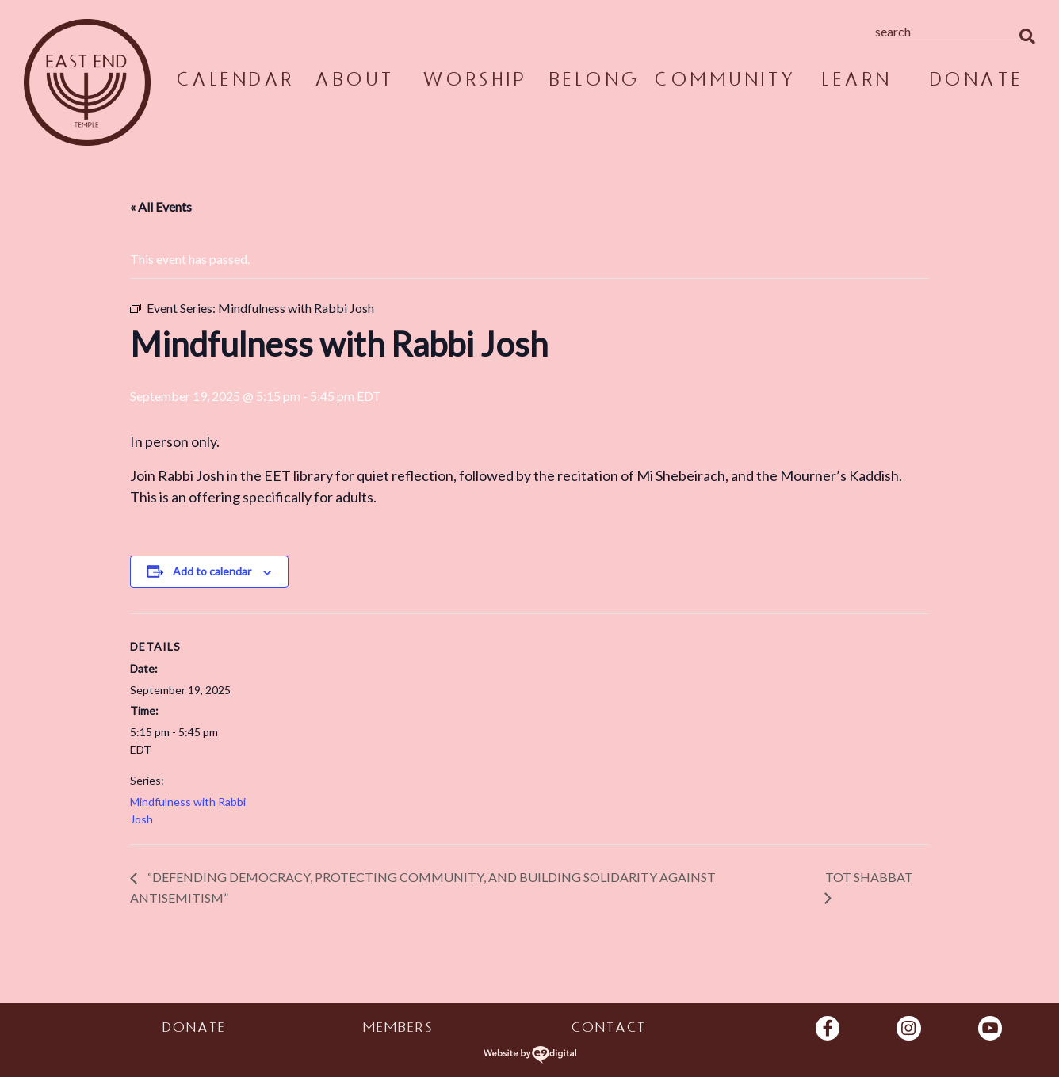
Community (724, 82)
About (354, 82)
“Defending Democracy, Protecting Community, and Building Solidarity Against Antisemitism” (423, 887)
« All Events (161, 206)
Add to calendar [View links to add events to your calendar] (212, 571)
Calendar (234, 82)
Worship (474, 82)
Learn (855, 82)
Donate (975, 82)
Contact (608, 1029)
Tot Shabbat (869, 876)
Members (397, 1029)
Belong (594, 82)
